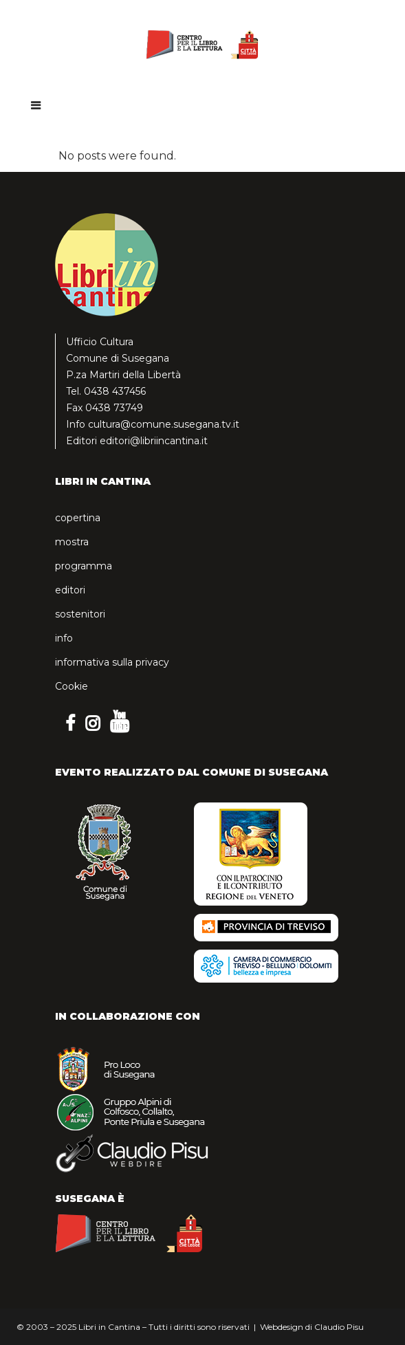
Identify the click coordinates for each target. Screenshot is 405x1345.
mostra (72, 542)
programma (83, 566)
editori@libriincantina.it (154, 441)
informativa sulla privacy (112, 662)
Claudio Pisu (339, 1327)
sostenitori (80, 614)
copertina (77, 518)
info (64, 638)
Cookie (71, 686)
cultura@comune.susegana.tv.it (163, 424)
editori (70, 590)
